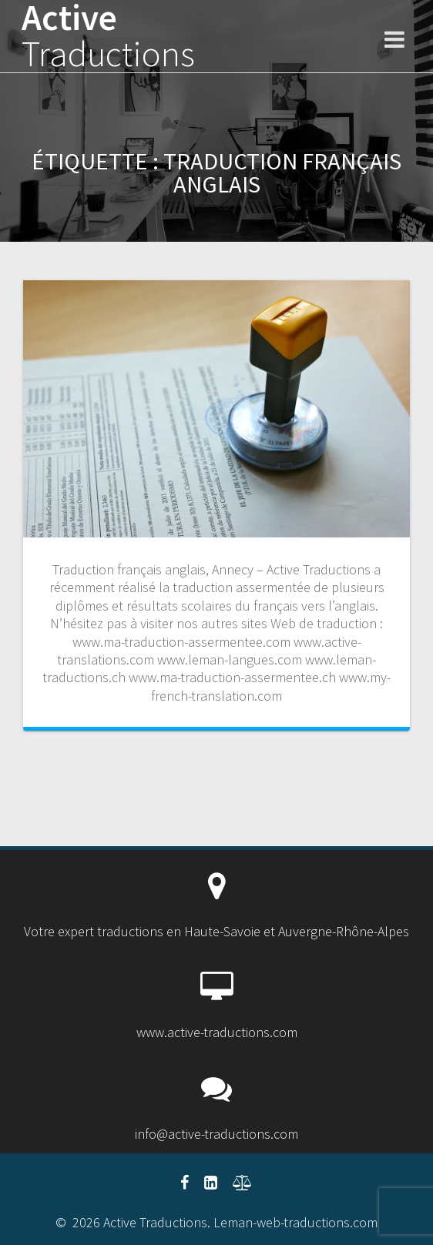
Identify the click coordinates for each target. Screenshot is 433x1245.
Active (108, 36)
